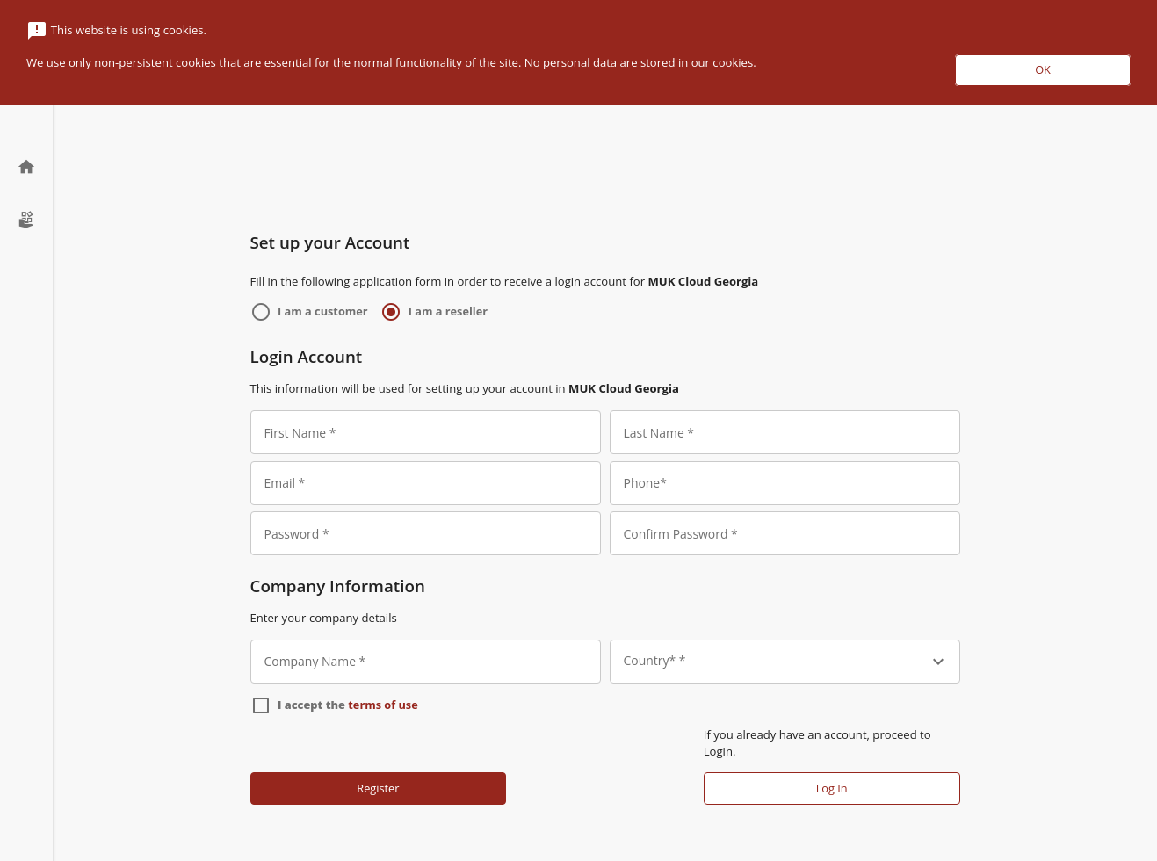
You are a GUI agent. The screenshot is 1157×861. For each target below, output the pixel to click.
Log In (832, 788)
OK (1043, 69)
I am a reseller (448, 311)
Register (378, 788)
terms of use (382, 705)
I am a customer (323, 311)
